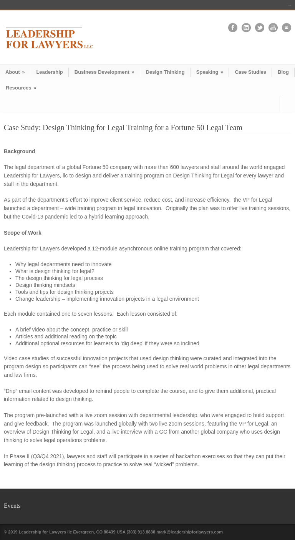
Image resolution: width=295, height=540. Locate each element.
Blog (283, 72)
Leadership (49, 72)
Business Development (104, 72)
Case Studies (250, 72)
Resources (21, 88)
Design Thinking (165, 72)
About (15, 72)
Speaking (210, 72)
